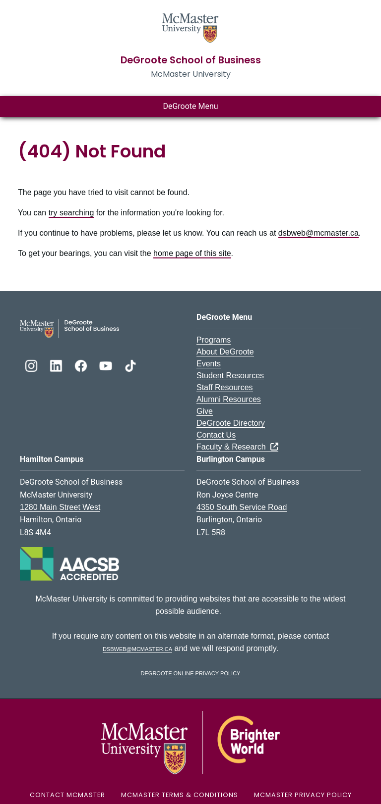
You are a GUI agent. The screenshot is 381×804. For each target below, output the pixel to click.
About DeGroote (225, 352)
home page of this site (192, 253)
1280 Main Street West (60, 507)
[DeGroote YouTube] (106, 364)
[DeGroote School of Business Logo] (69, 328)
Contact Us (216, 435)
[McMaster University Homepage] (190, 27)
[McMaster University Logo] (190, 742)
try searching (71, 212)
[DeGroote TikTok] (130, 364)
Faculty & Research (237, 447)
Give (204, 411)
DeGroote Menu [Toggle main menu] (190, 106)
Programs (213, 340)
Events (208, 363)
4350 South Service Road (241, 507)
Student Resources (230, 375)
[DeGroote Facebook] (81, 364)
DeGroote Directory (230, 423)
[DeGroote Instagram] (32, 364)
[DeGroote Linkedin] (57, 364)
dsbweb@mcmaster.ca (318, 233)
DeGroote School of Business (191, 60)
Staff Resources (224, 387)
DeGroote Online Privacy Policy (191, 672)
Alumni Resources (228, 399)
